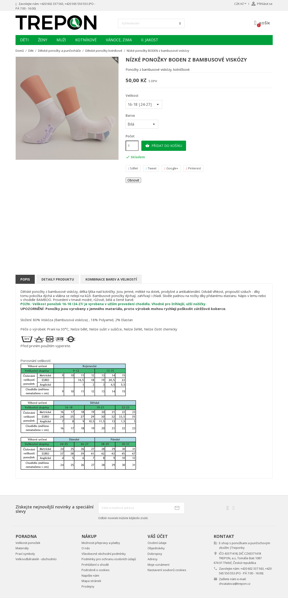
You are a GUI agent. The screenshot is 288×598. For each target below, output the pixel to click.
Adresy (153, 559)
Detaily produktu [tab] (57, 279)
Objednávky (156, 548)
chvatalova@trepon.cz (234, 584)
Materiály (22, 548)
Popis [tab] (25, 279)
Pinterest (193, 168)
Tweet (151, 168)
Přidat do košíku (163, 145)
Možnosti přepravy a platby (101, 543)
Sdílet (133, 168)
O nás (86, 548)
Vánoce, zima (119, 39)
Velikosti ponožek (28, 543)
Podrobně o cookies (96, 570)
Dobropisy (155, 554)
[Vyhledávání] (151, 23)
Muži (61, 39)
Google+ (171, 168)
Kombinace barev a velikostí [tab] (111, 279)
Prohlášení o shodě (95, 564)
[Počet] (132, 146)
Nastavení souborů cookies (167, 570)
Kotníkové (86, 39)
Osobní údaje (157, 543)
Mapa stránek (91, 581)
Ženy (42, 39)
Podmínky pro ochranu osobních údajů (109, 559)
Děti (24, 39)
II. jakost (149, 39)
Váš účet (158, 536)
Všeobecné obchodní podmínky (104, 554)
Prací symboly (25, 554)
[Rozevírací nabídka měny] (240, 4)
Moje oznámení (158, 564)
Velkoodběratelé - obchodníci (36, 559)
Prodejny (88, 586)
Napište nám (90, 575)
